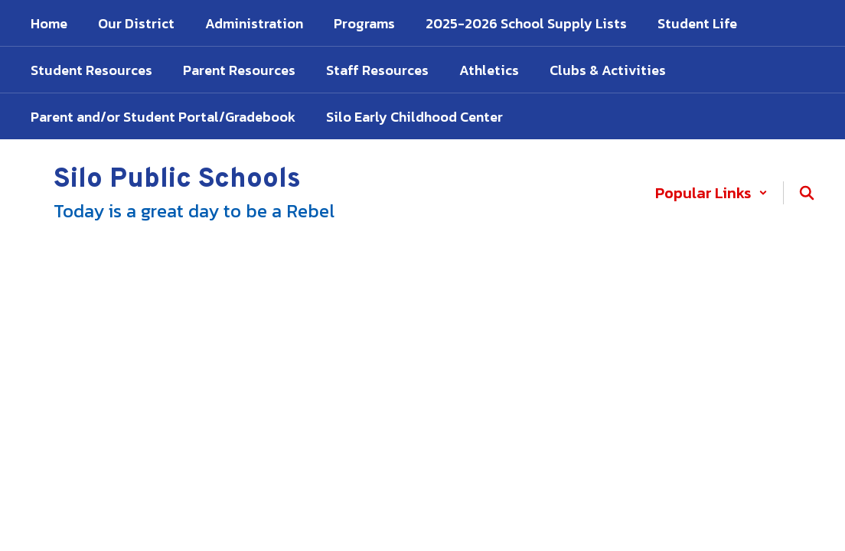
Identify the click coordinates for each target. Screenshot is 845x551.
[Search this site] (806, 193)
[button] (711, 192)
